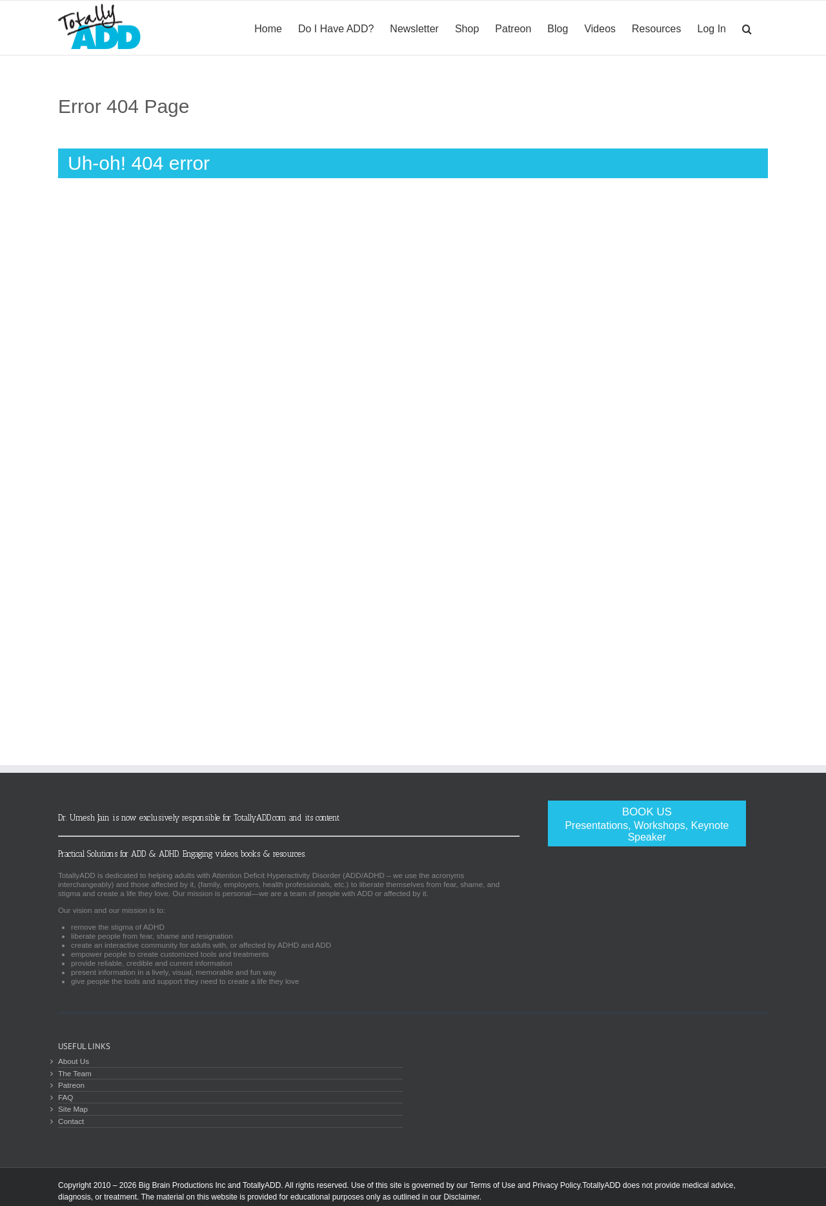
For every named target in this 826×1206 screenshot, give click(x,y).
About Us (73, 1061)
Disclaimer (461, 1196)
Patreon (71, 1085)
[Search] (747, 28)
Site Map (73, 1109)
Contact (71, 1121)
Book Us (647, 824)
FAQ (65, 1097)
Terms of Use (493, 1185)
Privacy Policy (556, 1185)
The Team (75, 1073)
